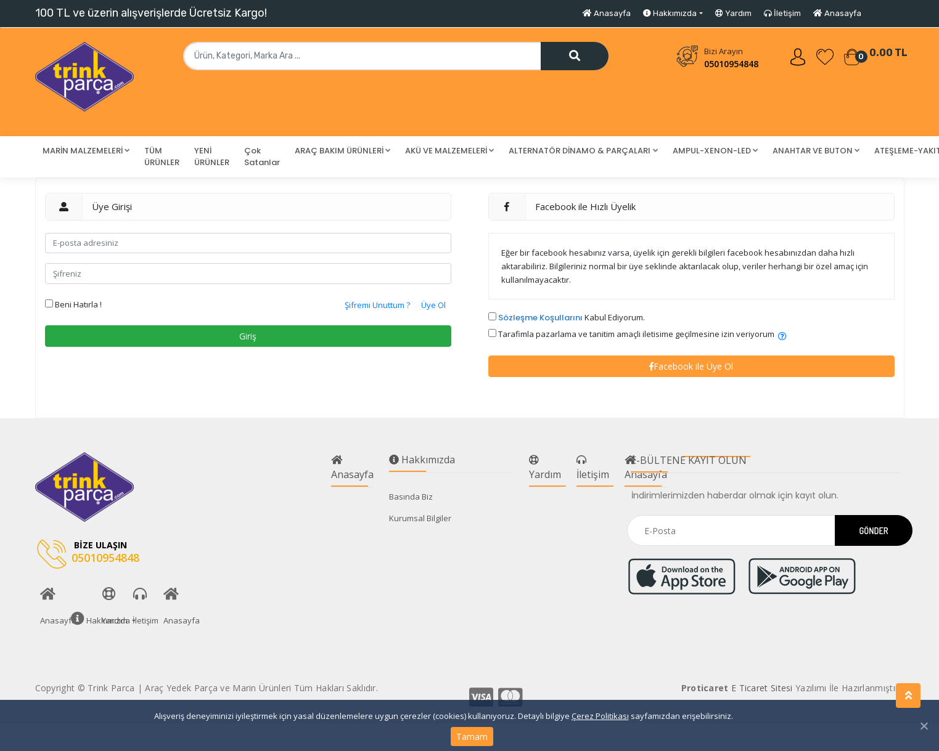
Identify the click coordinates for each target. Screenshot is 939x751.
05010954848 (731, 64)
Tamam (472, 736)
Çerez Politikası (600, 715)
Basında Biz (411, 496)
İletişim (782, 13)
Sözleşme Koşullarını (540, 317)
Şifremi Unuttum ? (377, 305)
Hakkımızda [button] (670, 13)
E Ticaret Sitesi (762, 688)
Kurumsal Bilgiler (420, 518)
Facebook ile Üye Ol (691, 366)
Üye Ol (433, 305)
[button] (86, 151)
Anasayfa (607, 13)
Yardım (733, 13)
